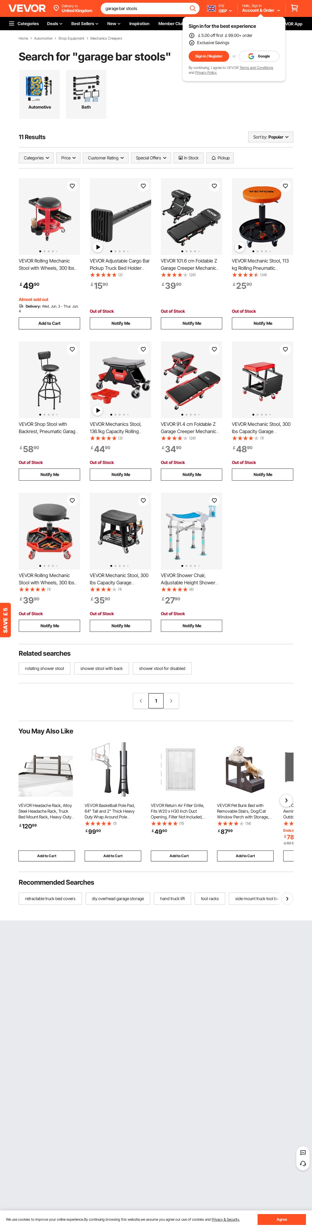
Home (23, 38)
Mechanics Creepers (106, 38)
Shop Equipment (71, 38)
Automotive (43, 38)
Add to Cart (49, 323)
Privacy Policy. (206, 72)
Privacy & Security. (226, 1219)
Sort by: (260, 136)
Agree (282, 1219)
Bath (86, 106)
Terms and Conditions (256, 67)
